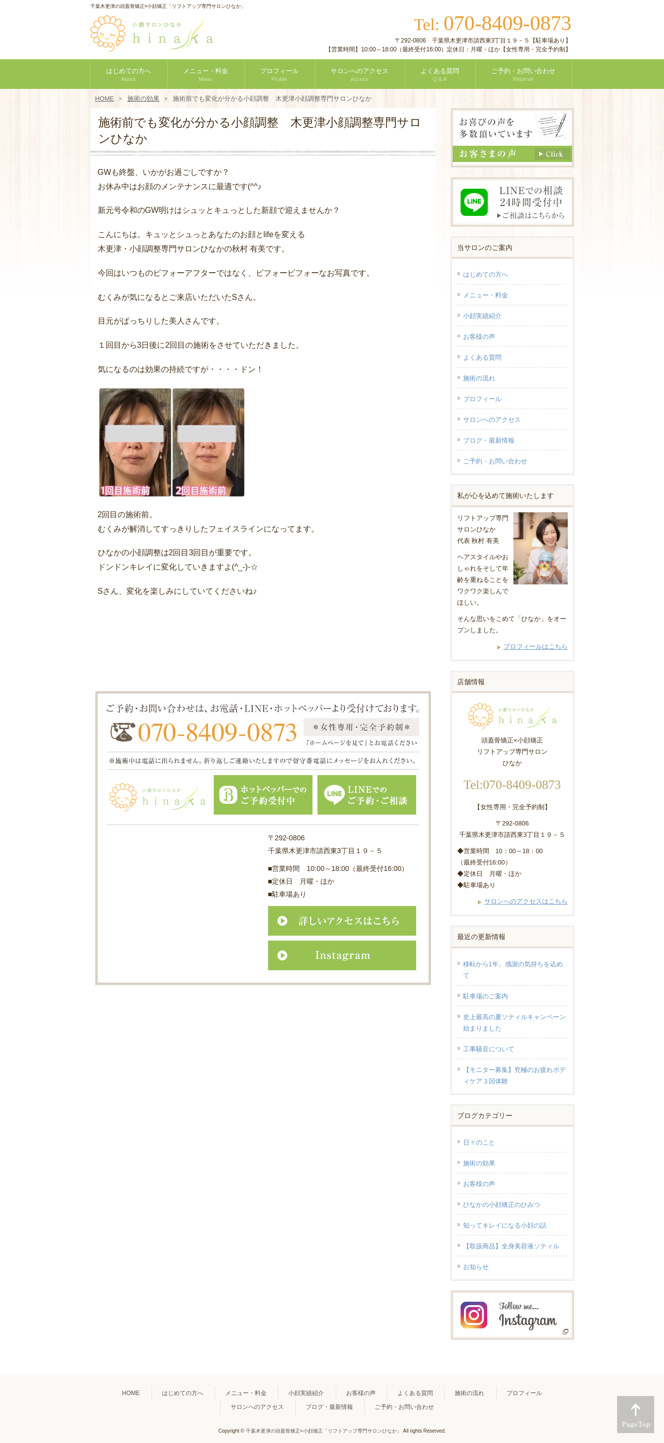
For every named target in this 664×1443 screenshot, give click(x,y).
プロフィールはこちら (536, 646)
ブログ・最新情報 (488, 440)
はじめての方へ (485, 274)
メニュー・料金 (485, 295)
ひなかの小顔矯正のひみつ (501, 1204)
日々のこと (479, 1142)
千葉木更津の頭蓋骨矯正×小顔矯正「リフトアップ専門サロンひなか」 (324, 1431)
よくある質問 (482, 357)
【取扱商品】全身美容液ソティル (511, 1246)
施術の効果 (479, 1163)
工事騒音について (488, 1049)
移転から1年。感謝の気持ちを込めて (513, 969)
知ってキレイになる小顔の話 (505, 1225)
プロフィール (482, 399)
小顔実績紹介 (482, 316)
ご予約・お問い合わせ (495, 461)
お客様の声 (479, 336)
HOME (131, 1393)
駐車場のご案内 (485, 996)
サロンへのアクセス (492, 419)
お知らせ (476, 1267)
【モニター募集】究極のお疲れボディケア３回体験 (514, 1075)
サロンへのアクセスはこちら (526, 901)
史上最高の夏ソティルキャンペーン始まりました (514, 1022)
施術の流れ (479, 378)
